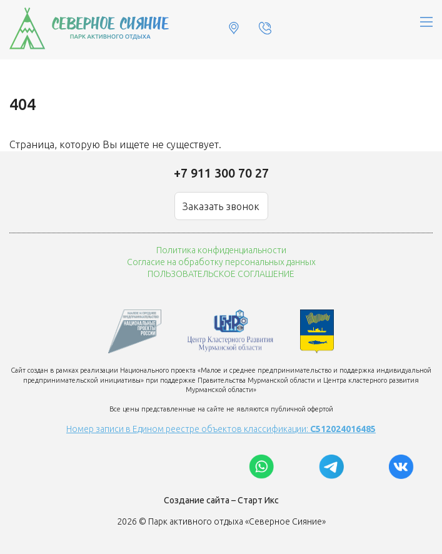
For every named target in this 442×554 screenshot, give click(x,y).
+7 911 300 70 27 (221, 173)
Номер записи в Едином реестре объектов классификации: (221, 429)
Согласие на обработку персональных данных (221, 262)
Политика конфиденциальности (221, 250)
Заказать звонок (221, 206)
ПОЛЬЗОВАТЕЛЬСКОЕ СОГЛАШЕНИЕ (221, 273)
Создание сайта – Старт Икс (221, 500)
